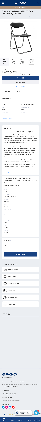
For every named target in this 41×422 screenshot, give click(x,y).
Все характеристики (7, 118)
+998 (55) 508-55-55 (9, 394)
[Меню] (3, 3)
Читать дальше (8, 172)
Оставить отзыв (20, 254)
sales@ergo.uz (7, 397)
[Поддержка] (38, 3)
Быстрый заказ (20, 82)
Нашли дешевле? (20, 86)
